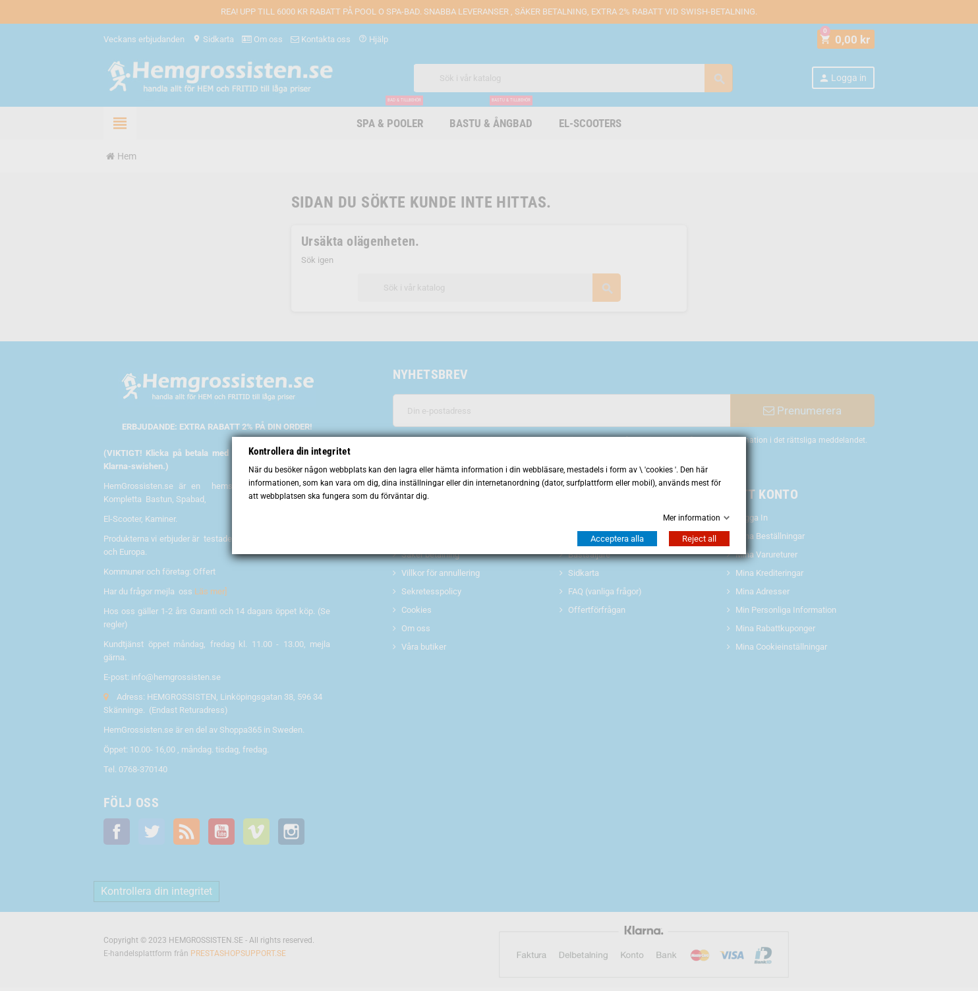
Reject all (699, 539)
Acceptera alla (617, 539)
